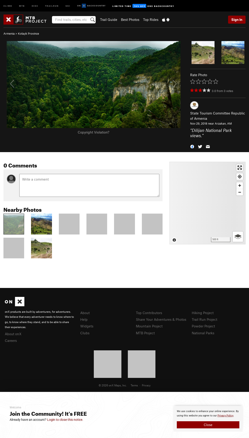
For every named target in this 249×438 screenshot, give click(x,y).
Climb (7, 5)
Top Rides (150, 19)
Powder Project (203, 326)
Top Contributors (149, 313)
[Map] (207, 203)
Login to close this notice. (65, 419)
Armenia (9, 33)
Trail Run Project (204, 319)
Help (84, 319)
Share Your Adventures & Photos (161, 319)
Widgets (86, 326)
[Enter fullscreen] (239, 167)
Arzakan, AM (223, 123)
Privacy (146, 385)
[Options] (238, 237)
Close (208, 425)
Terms (134, 385)
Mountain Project (149, 326)
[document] (208, 418)
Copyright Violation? (93, 132)
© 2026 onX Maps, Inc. (113, 385)
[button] (192, 146)
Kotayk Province (28, 33)
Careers (11, 340)
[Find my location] (239, 176)
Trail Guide (108, 19)
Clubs (84, 333)
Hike (35, 5)
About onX (13, 334)
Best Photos (130, 19)
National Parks (203, 333)
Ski (68, 5)
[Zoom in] (239, 185)
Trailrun (52, 5)
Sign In (236, 19)
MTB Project (145, 333)
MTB (22, 5)
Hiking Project (203, 313)
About (85, 313)
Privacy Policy (225, 415)
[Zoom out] (239, 192)
